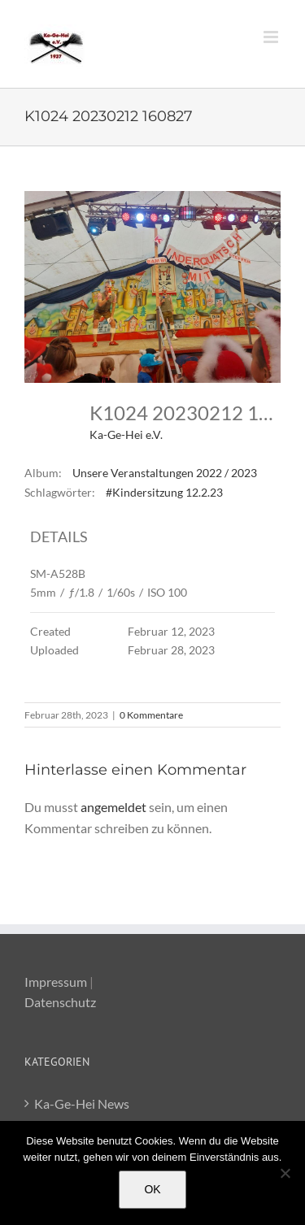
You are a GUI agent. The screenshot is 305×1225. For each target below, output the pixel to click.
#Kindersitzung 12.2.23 (164, 492)
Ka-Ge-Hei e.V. (126, 434)
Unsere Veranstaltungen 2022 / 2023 (164, 473)
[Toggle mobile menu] (272, 37)
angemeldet (113, 806)
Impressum (55, 981)
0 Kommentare (151, 715)
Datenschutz (60, 1002)
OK (152, 1189)
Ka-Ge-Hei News (81, 1103)
